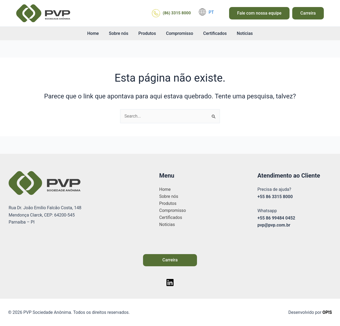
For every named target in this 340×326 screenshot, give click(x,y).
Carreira (308, 13)
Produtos (148, 33)
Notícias (241, 33)
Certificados (213, 33)
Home (96, 33)
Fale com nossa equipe (259, 13)
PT (211, 12)
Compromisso (179, 33)
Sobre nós (120, 33)
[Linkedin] (170, 282)
